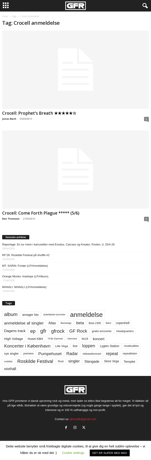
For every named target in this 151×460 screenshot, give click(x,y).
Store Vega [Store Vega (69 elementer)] (111, 361)
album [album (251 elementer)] (11, 314)
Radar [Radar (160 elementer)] (72, 353)
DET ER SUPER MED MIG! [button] (109, 453)
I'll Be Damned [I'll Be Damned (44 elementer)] (55, 338)
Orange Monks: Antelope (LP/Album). (25, 276)
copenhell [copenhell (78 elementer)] (122, 323)
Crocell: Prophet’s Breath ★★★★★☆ (39, 113)
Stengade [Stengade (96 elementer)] (91, 361)
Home (5, 16)
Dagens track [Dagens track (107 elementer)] (15, 331)
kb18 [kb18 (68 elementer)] (85, 338)
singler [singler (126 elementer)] (74, 361)
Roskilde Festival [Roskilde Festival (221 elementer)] (35, 361)
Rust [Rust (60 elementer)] (61, 361)
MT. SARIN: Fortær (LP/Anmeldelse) (25, 265)
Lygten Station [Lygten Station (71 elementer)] (109, 346)
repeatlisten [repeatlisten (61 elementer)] (130, 353)
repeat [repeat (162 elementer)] (112, 353)
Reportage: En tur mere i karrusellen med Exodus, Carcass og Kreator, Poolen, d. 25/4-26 (58, 244)
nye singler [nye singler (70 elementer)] (11, 353)
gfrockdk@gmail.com (83, 419)
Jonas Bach (9, 118)
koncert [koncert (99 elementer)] (98, 339)
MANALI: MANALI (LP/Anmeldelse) (24, 287)
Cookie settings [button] (73, 453)
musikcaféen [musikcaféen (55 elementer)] (131, 345)
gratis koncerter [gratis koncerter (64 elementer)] (102, 331)
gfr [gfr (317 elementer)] (43, 331)
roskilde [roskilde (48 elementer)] (8, 361)
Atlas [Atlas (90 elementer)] (52, 323)
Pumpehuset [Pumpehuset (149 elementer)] (49, 353)
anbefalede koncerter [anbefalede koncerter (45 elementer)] (54, 314)
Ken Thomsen (11, 218)
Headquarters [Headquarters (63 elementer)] (125, 331)
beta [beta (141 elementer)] (80, 323)
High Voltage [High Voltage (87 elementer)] (13, 339)
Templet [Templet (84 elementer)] (129, 361)
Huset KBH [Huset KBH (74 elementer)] (35, 339)
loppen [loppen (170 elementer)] (88, 345)
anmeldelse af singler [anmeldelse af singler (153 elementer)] (24, 323)
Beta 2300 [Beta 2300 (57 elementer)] (95, 323)
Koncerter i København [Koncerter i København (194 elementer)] (27, 345)
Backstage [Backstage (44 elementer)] (66, 323)
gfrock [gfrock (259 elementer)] (58, 331)
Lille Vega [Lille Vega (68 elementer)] (61, 346)
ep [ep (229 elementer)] (32, 331)
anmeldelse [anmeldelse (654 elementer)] (86, 314)
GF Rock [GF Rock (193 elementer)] (78, 330)
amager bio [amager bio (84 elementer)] (30, 314)
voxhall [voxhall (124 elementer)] (10, 369)
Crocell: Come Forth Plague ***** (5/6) (40, 213)
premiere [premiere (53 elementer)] (28, 353)
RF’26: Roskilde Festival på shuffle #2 (26, 255)
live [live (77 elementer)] (75, 346)
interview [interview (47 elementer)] (72, 338)
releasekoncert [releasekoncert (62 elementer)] (92, 353)
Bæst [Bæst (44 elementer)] (108, 323)
